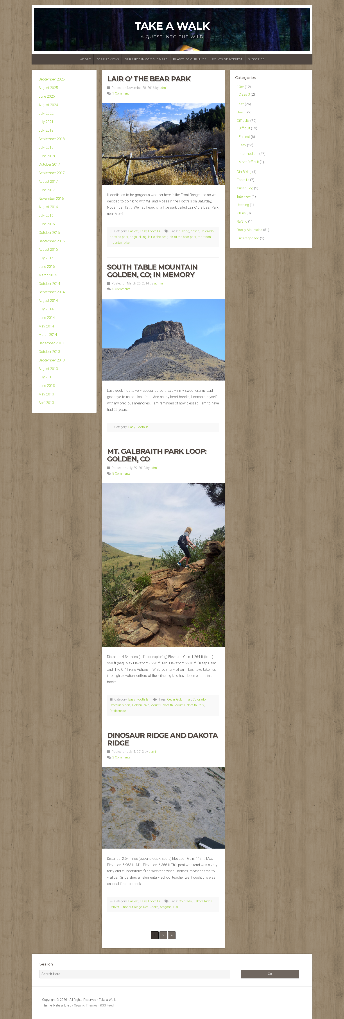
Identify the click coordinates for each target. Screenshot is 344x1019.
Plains (241, 215)
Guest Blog (245, 190)
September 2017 (52, 173)
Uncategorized (248, 241)
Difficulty (243, 121)
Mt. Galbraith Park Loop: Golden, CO (156, 455)
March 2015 (48, 275)
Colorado (207, 231)
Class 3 (244, 95)
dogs (133, 237)
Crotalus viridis (120, 705)
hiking (142, 237)
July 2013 (46, 377)
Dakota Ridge (203, 901)
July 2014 (46, 309)
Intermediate (248, 154)
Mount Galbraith (161, 705)
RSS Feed (107, 1005)
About (85, 59)
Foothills (154, 231)
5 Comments (121, 289)
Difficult (244, 129)
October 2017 (49, 164)
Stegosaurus (169, 907)
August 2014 (48, 301)
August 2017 (48, 181)
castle (195, 231)
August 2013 (48, 369)
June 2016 (47, 224)
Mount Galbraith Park (189, 705)
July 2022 (46, 113)
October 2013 (49, 352)
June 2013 (47, 386)
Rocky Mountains (250, 233)
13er (240, 87)
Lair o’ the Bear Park (149, 79)
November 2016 (51, 199)
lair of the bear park (182, 237)
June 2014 (47, 318)
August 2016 (48, 207)
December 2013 (51, 343)
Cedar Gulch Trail (179, 699)
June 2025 (47, 96)
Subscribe (256, 59)
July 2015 (46, 258)
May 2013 (46, 394)
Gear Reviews (108, 59)
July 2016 (46, 215)
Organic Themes (85, 1005)
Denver (114, 907)
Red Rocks (150, 907)
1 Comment (120, 93)
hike (146, 705)
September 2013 (52, 360)
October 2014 (49, 284)
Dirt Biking (244, 173)
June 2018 (47, 156)
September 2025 (52, 79)
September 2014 (52, 292)
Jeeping (243, 207)
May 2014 (46, 326)
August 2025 (48, 88)
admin (163, 88)
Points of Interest (227, 59)
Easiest (133, 231)
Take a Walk (172, 26)
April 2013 (46, 403)
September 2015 (52, 241)
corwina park (119, 237)
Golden (137, 705)
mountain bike (119, 243)
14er (240, 104)
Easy (143, 231)
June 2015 (47, 267)
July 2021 (46, 122)
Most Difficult (249, 163)
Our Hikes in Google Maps (146, 59)
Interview (244, 198)
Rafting (242, 224)
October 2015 (49, 233)
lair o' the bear (157, 237)
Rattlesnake (118, 711)
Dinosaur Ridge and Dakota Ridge (162, 739)
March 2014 (48, 335)
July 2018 (46, 147)
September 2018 (52, 139)
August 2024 (48, 105)
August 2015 (48, 249)
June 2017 (47, 190)
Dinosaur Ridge (131, 907)
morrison (204, 237)
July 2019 (46, 130)
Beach (242, 113)
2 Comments (121, 757)
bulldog (184, 231)
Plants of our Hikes (189, 59)
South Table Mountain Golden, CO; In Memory (152, 271)
